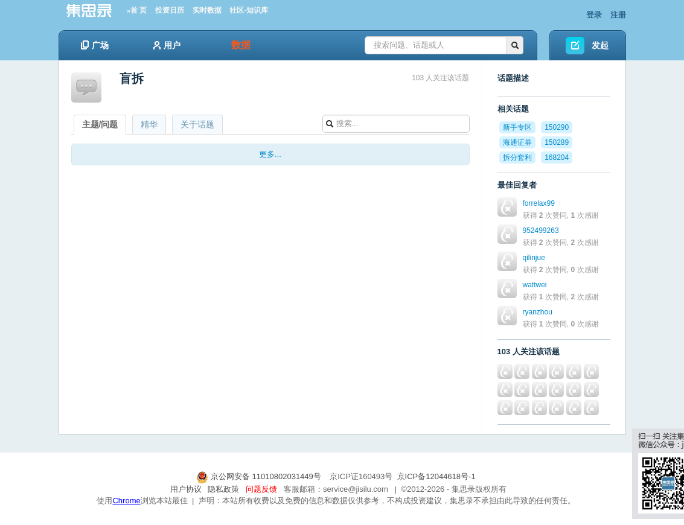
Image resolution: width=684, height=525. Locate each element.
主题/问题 (100, 124)
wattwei (535, 285)
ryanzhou (537, 312)
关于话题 (197, 124)
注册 (618, 14)
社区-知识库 (248, 10)
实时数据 (207, 10)
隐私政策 (223, 489)
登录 (594, 14)
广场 (95, 45)
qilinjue (534, 257)
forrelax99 (539, 203)
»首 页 (137, 10)
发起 (600, 45)
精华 (149, 124)
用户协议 (186, 489)
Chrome (126, 500)
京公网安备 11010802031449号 (259, 476)
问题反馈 (261, 489)
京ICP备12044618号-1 (436, 476)
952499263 (541, 230)
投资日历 (169, 10)
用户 (167, 45)
